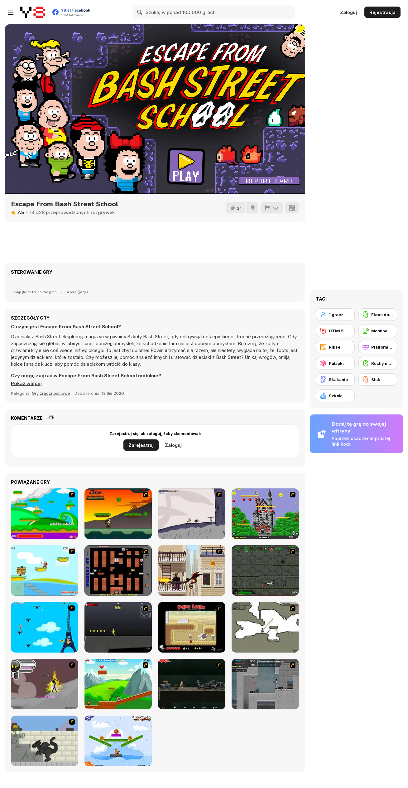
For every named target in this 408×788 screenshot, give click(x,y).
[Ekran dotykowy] (377, 314)
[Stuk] (377, 379)
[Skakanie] (335, 379)
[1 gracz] (335, 314)
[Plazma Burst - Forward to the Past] (265, 684)
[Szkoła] (335, 395)
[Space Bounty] (265, 570)
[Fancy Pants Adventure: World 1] (191, 513)
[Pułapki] (335, 363)
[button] (26, 383)
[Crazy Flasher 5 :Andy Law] (191, 684)
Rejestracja (382, 12)
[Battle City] (118, 570)
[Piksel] (335, 347)
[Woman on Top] (44, 627)
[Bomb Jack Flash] (265, 513)
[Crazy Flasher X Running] (118, 627)
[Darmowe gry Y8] (33, 12)
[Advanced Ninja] (265, 627)
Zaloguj (348, 12)
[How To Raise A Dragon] (44, 741)
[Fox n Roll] (118, 741)
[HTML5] (335, 331)
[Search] (140, 12)
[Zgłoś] (272, 207)
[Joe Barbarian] (118, 513)
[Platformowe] (377, 347)
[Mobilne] (377, 331)
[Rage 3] (44, 684)
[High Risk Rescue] (191, 570)
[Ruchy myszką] (377, 363)
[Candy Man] (44, 513)
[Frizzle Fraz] (118, 684)
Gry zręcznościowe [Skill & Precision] (51, 393)
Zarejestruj (141, 445)
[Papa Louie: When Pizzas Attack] (191, 627)
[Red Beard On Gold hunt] (44, 570)
